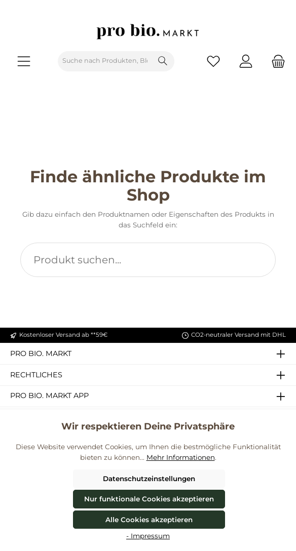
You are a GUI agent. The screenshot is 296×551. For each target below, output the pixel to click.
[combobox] (105, 61)
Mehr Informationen (180, 457)
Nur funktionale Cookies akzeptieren (149, 499)
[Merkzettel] (213, 61)
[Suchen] (163, 61)
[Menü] (24, 61)
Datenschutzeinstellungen (149, 479)
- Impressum (148, 536)
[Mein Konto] (246, 61)
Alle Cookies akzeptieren (149, 520)
